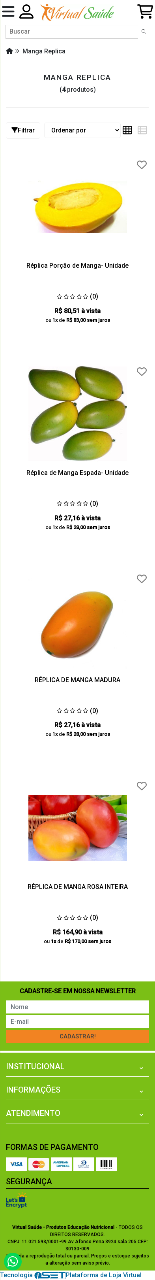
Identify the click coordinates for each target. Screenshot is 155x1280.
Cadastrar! (78, 1036)
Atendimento (33, 1113)
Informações (33, 1090)
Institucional (35, 1066)
